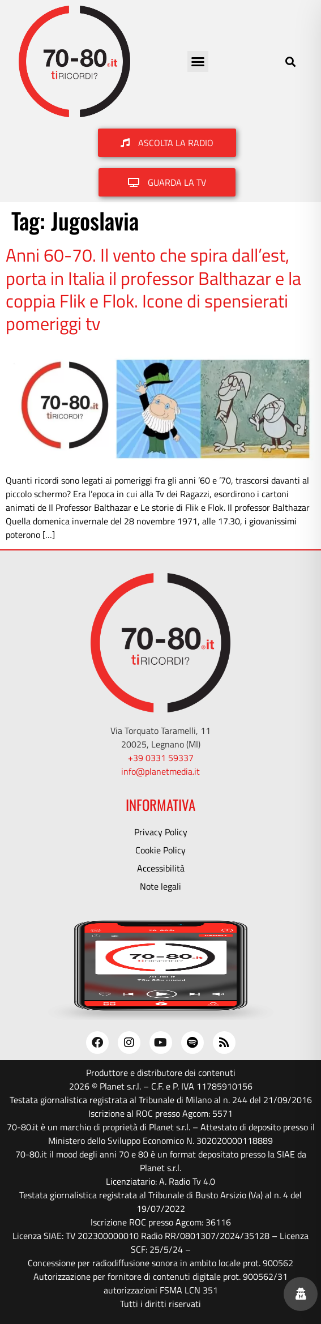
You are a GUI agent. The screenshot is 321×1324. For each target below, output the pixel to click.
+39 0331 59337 (161, 757)
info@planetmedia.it (160, 771)
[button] (198, 61)
